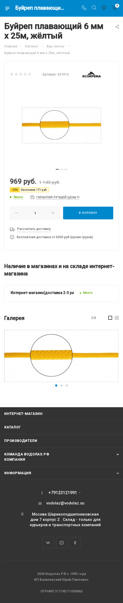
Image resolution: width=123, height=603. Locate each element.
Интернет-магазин (23, 414)
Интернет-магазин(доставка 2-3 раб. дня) (48, 293)
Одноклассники (75, 542)
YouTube (61, 542)
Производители (20, 441)
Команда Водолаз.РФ (26, 454)
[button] (56, 385)
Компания (14, 460)
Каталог (12, 427)
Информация (17, 473)
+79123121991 (62, 493)
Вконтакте (48, 542)
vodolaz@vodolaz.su (65, 503)
